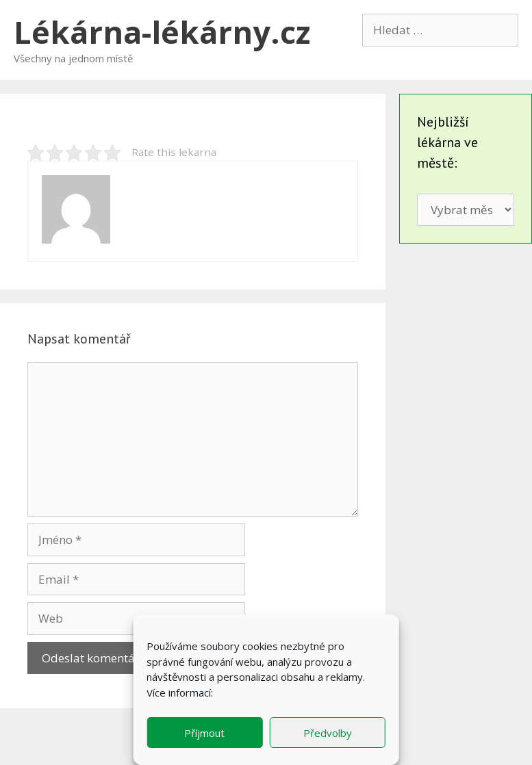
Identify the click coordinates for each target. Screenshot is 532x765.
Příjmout (204, 733)
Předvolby (327, 733)
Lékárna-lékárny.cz (162, 32)
